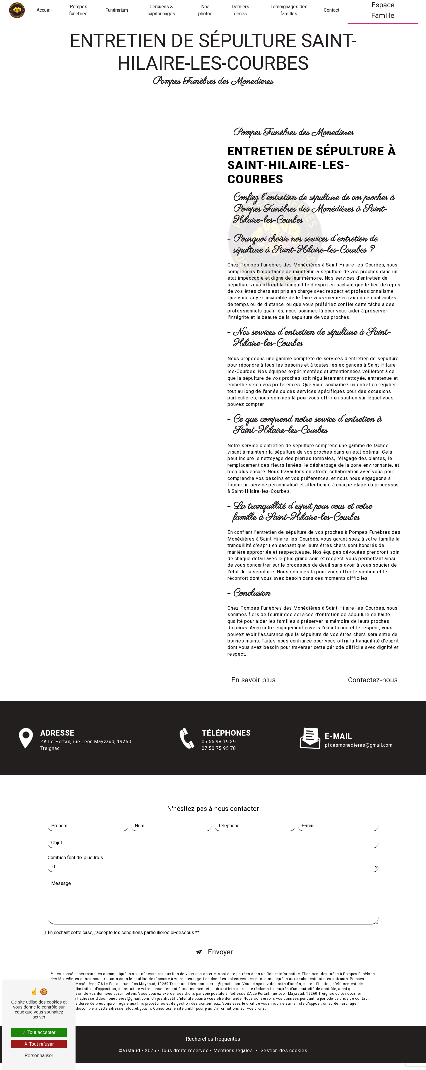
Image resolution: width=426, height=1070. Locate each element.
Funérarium (116, 10)
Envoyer (220, 933)
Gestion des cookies (284, 1050)
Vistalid (131, 1050)
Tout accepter (38, 1032)
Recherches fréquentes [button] (213, 1039)
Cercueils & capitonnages (161, 10)
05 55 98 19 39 (219, 761)
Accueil (44, 10)
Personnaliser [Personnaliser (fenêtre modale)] (39, 1055)
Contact (331, 10)
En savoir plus (253, 680)
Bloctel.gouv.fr (138, 989)
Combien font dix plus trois (75, 838)
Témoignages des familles (289, 10)
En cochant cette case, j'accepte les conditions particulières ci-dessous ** (123, 913)
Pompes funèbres (78, 10)
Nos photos (205, 10)
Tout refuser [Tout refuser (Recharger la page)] (39, 1044)
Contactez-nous (373, 680)
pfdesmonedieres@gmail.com (359, 726)
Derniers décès (240, 10)
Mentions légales (233, 1050)
